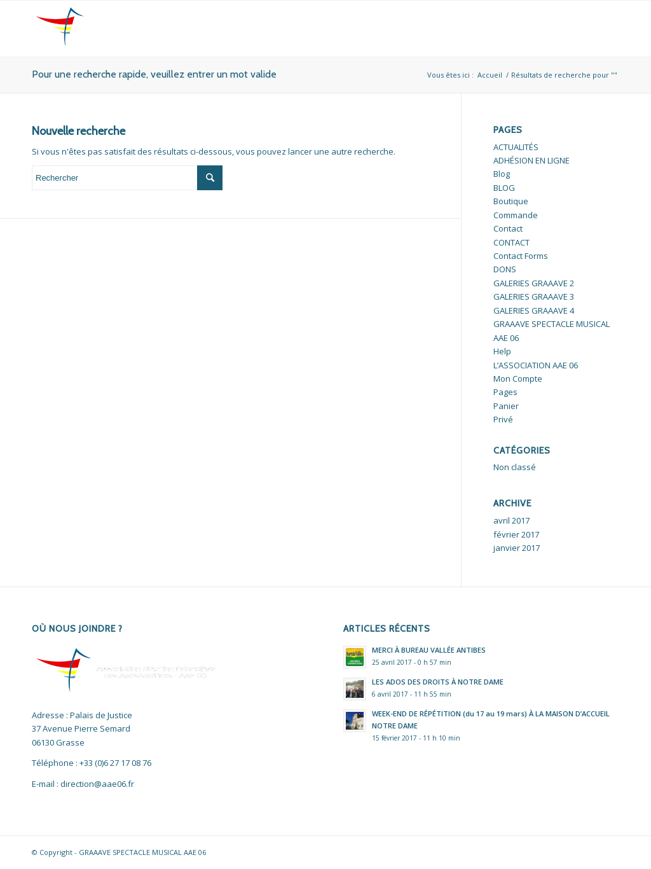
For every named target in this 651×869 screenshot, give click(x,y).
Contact (508, 228)
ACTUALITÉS (515, 147)
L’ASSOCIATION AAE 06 (535, 365)
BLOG (504, 187)
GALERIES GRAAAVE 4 (533, 310)
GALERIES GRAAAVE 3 (533, 296)
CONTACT (511, 242)
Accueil (489, 75)
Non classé (514, 467)
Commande (515, 215)
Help (502, 351)
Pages (505, 392)
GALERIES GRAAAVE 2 (533, 283)
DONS (504, 269)
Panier (506, 406)
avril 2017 (511, 520)
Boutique (510, 201)
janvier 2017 (516, 547)
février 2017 (516, 534)
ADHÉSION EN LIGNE (531, 160)
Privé (503, 419)
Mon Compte (517, 378)
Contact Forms (520, 255)
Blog (501, 173)
